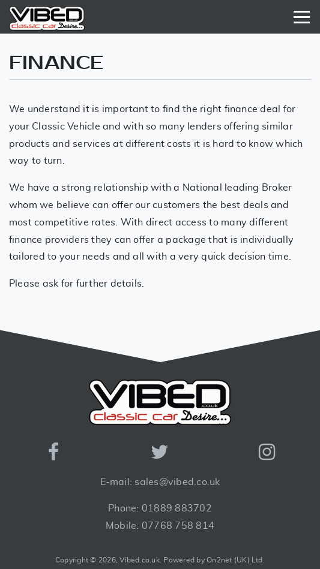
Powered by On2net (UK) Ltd (212, 560)
